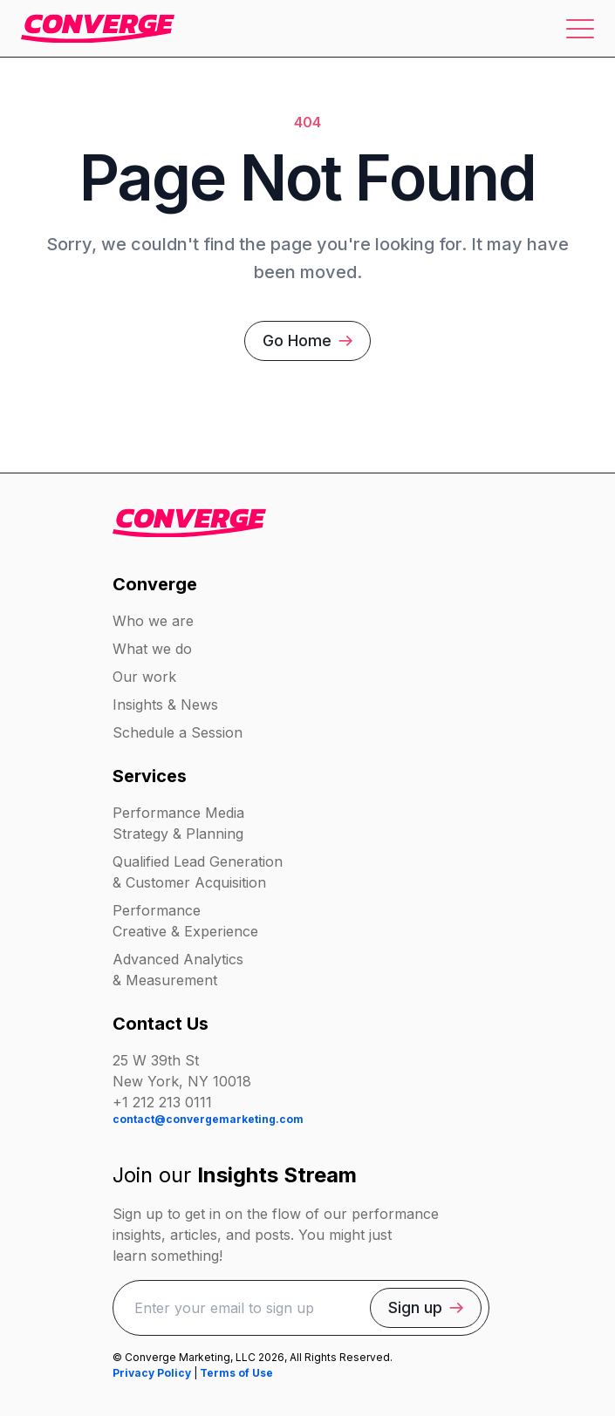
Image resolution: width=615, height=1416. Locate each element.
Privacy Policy (152, 1372)
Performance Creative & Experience (185, 921)
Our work (144, 676)
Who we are (153, 621)
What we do (152, 648)
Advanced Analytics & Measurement (178, 969)
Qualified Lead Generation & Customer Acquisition (198, 872)
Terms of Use (236, 1372)
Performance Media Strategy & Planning (178, 823)
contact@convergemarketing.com (208, 1119)
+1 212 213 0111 (162, 1102)
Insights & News (165, 704)
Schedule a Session (178, 732)
